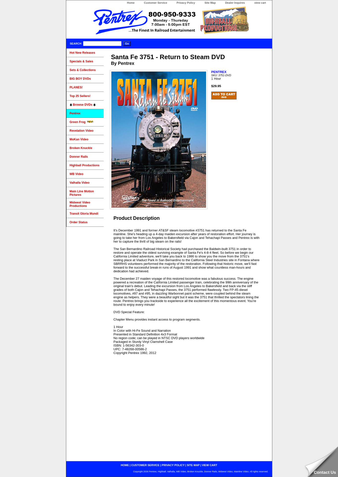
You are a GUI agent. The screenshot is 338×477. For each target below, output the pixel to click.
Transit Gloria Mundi (84, 213)
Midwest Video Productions (80, 204)
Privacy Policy (186, 2)
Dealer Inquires (235, 2)
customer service (145, 465)
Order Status (79, 222)
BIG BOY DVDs (80, 78)
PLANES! (76, 87)
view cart (260, 2)
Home (131, 2)
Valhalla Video (80, 182)
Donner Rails (79, 156)
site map (193, 465)
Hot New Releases (82, 52)
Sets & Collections (83, 70)
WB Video (77, 174)
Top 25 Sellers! (80, 96)
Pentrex (75, 113)
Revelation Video (81, 130)
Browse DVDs (83, 104)
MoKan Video (79, 139)
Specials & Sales (81, 61)
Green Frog (81, 122)
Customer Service (155, 2)
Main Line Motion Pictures (82, 193)
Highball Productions (85, 165)
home (125, 465)
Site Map (210, 2)
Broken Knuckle (81, 148)
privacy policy (173, 465)
